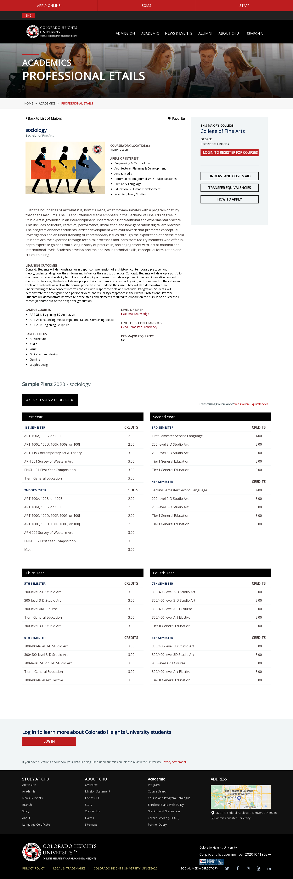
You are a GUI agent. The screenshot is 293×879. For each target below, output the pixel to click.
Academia (28, 791)
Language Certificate (36, 824)
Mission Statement (97, 791)
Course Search (157, 791)
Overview (91, 785)
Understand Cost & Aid (229, 176)
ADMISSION (125, 33)
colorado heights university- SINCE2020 (125, 868)
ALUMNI (205, 33)
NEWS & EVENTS (178, 33)
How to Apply (229, 199)
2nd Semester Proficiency (139, 327)
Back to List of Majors (44, 118)
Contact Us (92, 811)
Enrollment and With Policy (166, 805)
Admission (29, 785)
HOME (28, 103)
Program (154, 785)
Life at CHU (92, 798)
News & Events (32, 798)
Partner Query (157, 824)
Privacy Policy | (35, 868)
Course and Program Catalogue (169, 798)
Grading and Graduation (164, 811)
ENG (29, 15)
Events (89, 818)
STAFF (244, 5)
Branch (27, 805)
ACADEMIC (150, 33)
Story (25, 811)
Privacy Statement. (174, 762)
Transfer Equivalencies (229, 187)
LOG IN (49, 741)
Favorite (176, 118)
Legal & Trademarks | (71, 868)
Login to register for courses (230, 152)
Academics (47, 103)
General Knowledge (135, 314)
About (26, 818)
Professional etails (77, 103)
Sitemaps (91, 824)
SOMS (146, 5)
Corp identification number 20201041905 (235, 854)
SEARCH (256, 33)
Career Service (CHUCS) (163, 818)
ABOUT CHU (229, 33)
